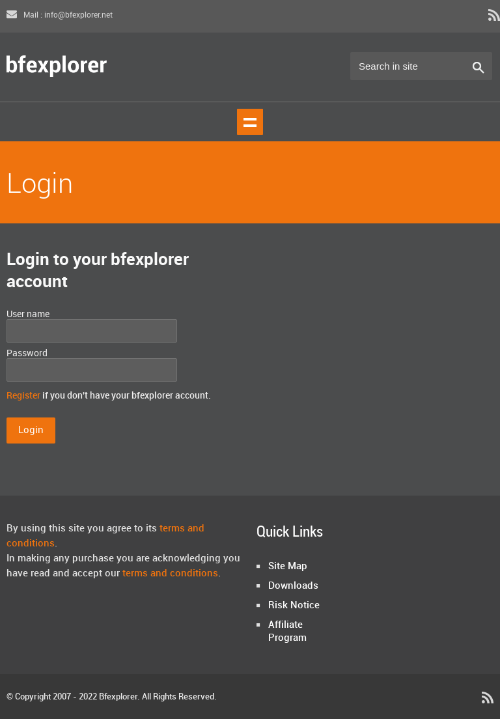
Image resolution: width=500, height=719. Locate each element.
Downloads (293, 586)
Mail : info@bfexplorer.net (60, 15)
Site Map (287, 566)
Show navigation (250, 122)
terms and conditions (170, 574)
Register (23, 396)
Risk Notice (294, 605)
